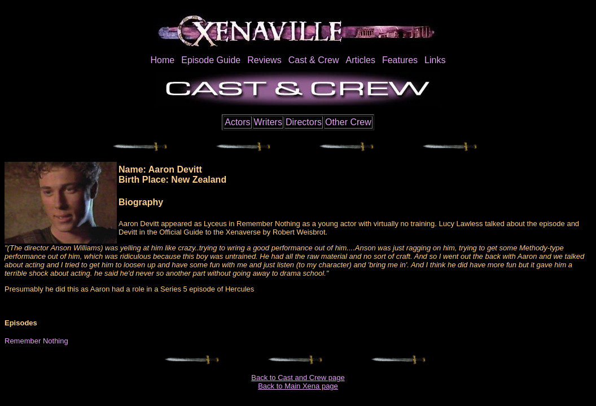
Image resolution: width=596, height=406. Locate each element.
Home (163, 60)
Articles (360, 60)
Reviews (264, 60)
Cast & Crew (313, 60)
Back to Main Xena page (298, 386)
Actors (237, 122)
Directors (304, 122)
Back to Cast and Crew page (297, 377)
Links (434, 60)
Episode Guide (210, 60)
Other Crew (348, 122)
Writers (268, 122)
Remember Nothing (36, 341)
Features (400, 60)
